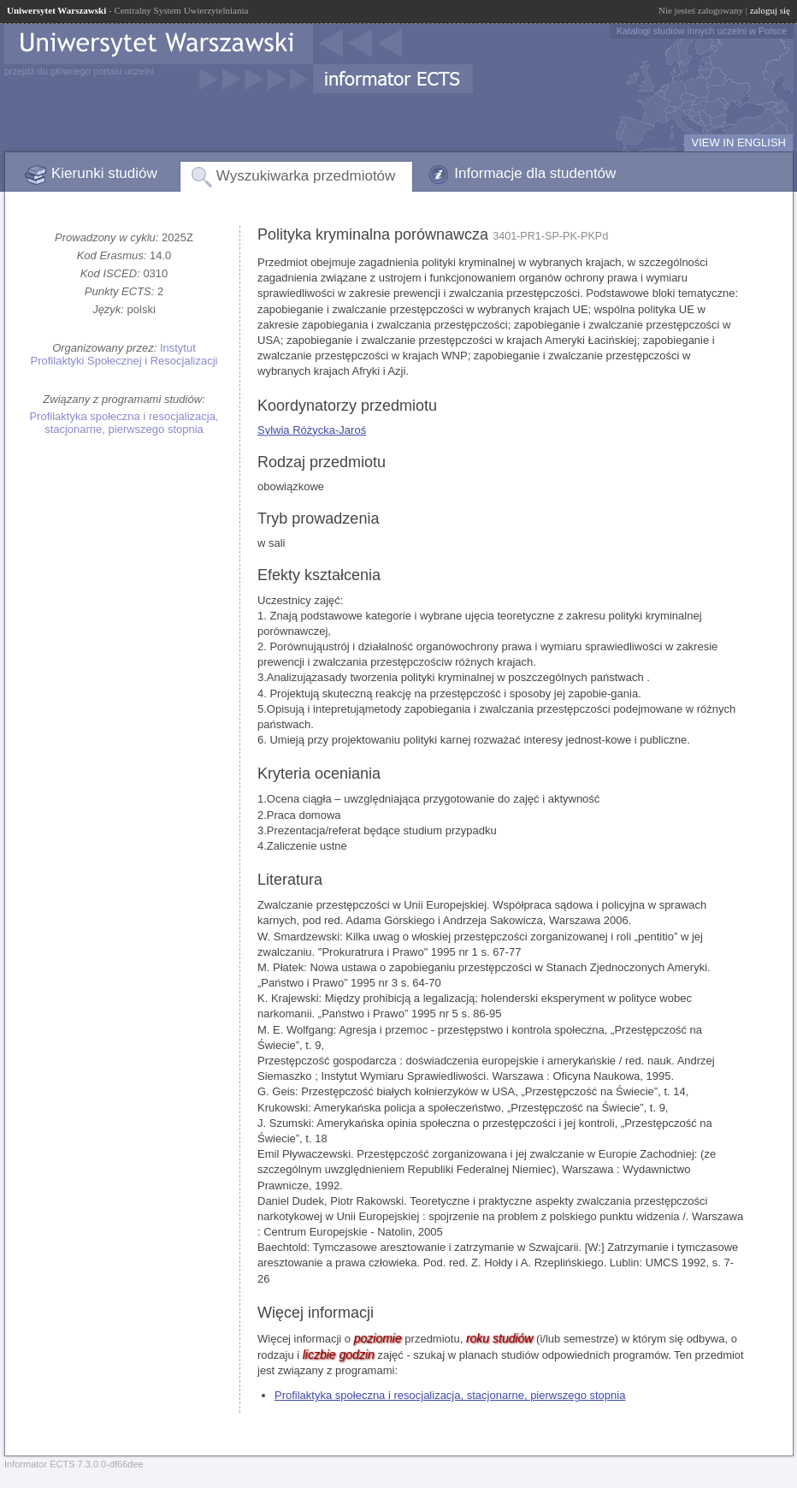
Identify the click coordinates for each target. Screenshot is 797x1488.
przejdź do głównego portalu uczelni (79, 71)
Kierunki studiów (104, 173)
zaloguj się (770, 10)
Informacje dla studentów (535, 173)
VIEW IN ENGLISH (738, 142)
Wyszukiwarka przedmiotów (306, 176)
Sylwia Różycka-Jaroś (311, 430)
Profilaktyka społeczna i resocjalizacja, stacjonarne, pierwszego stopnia (123, 423)
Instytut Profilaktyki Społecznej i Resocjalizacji (124, 354)
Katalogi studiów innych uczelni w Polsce (702, 31)
